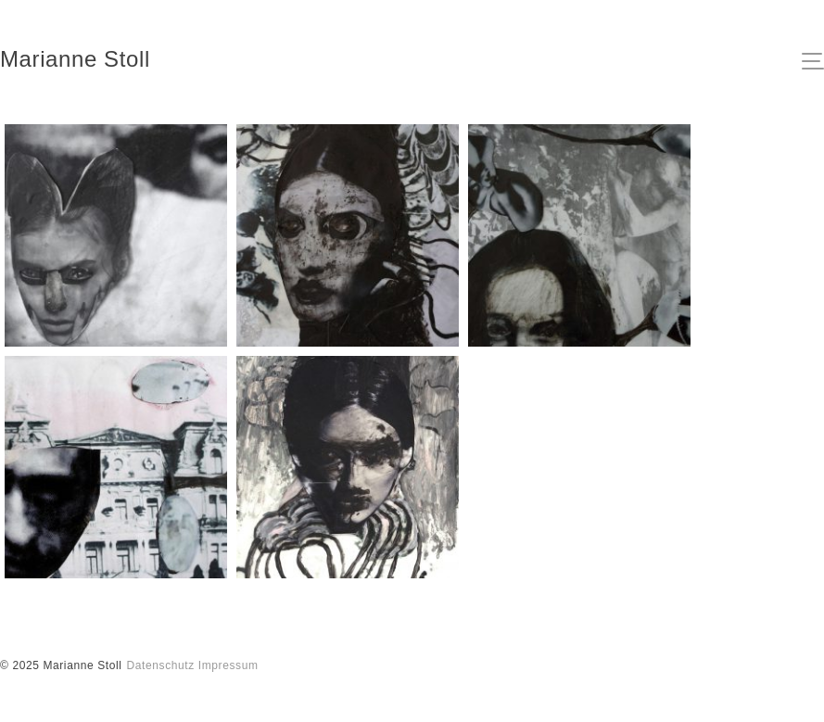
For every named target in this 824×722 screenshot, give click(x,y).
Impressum (228, 665)
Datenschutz (161, 665)
